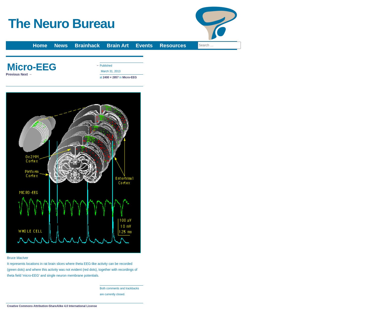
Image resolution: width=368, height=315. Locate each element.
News (61, 45)
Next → (26, 74)
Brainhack (87, 45)
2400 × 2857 (111, 77)
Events (144, 45)
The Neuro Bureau (61, 23)
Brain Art (118, 45)
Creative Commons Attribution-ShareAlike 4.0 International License (52, 306)
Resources (173, 45)
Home (40, 45)
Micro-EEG (129, 77)
